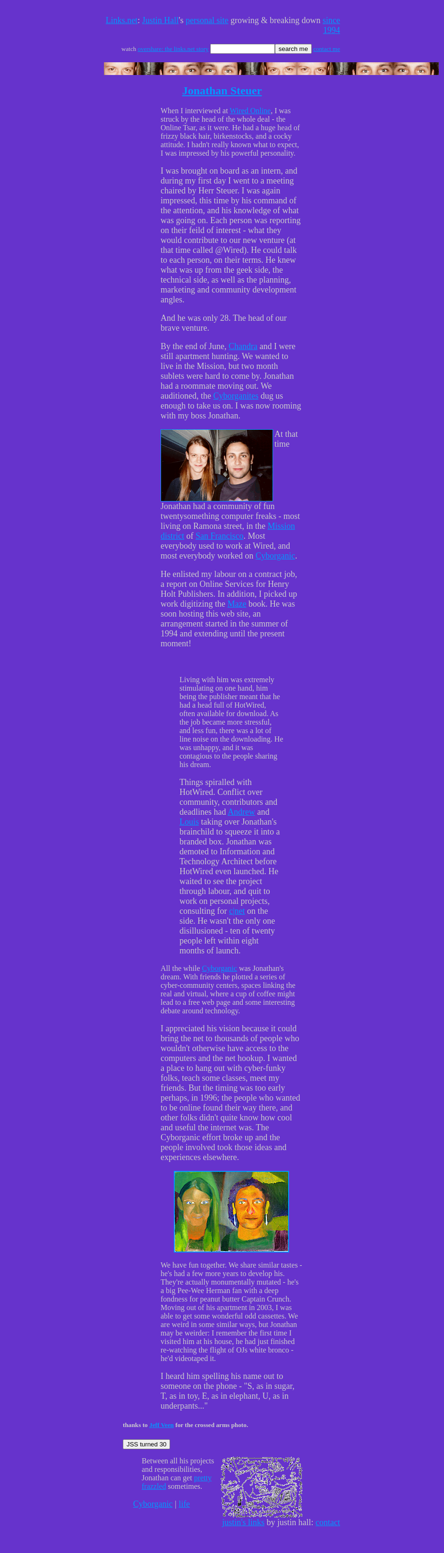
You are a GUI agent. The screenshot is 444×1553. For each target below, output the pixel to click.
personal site (207, 20)
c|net (237, 911)
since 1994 (331, 25)
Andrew (241, 812)
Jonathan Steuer (222, 90)
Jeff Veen (161, 1424)
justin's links (243, 1522)
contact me (326, 48)
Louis (189, 822)
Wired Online (250, 111)
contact (328, 1522)
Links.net (122, 20)
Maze (236, 604)
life (184, 1504)
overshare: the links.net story (172, 48)
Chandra (243, 346)
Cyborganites (235, 396)
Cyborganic (275, 555)
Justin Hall (160, 20)
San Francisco (219, 536)
